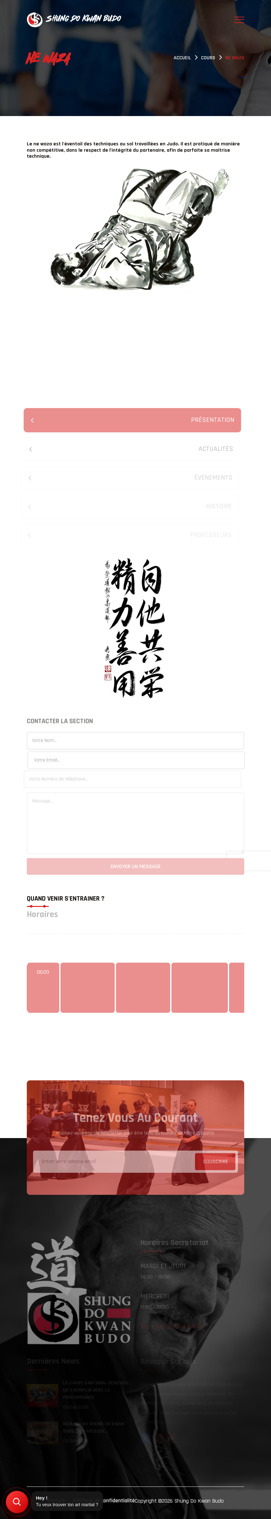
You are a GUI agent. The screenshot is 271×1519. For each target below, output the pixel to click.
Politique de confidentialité (104, 1500)
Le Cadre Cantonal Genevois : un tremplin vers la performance (97, 1390)
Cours (208, 58)
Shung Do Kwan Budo (199, 1500)
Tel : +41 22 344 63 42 (171, 1327)
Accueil (182, 58)
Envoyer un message (136, 868)
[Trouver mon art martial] (17, 1502)
